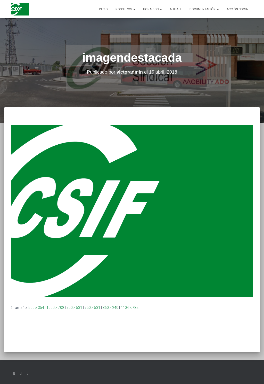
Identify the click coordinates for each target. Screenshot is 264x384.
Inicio (103, 9)
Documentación (204, 9)
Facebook (21, 373)
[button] (134, 9)
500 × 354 (36, 307)
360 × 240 (110, 307)
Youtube (27, 373)
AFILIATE (176, 9)
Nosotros (125, 9)
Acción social (238, 9)
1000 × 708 (55, 307)
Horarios (152, 9)
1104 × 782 (129, 307)
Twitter (14, 373)
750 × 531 (74, 307)
